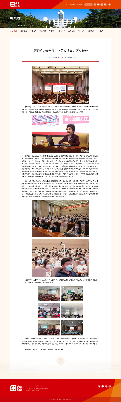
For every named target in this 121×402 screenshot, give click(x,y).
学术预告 (52, 31)
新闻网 (14, 25)
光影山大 (81, 31)
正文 (25, 25)
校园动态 (23, 31)
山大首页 (65, 4)
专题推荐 (90, 31)
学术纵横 (42, 31)
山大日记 (62, 31)
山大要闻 (20, 25)
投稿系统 (72, 4)
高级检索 (79, 4)
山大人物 (71, 31)
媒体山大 (33, 31)
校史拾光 (100, 31)
